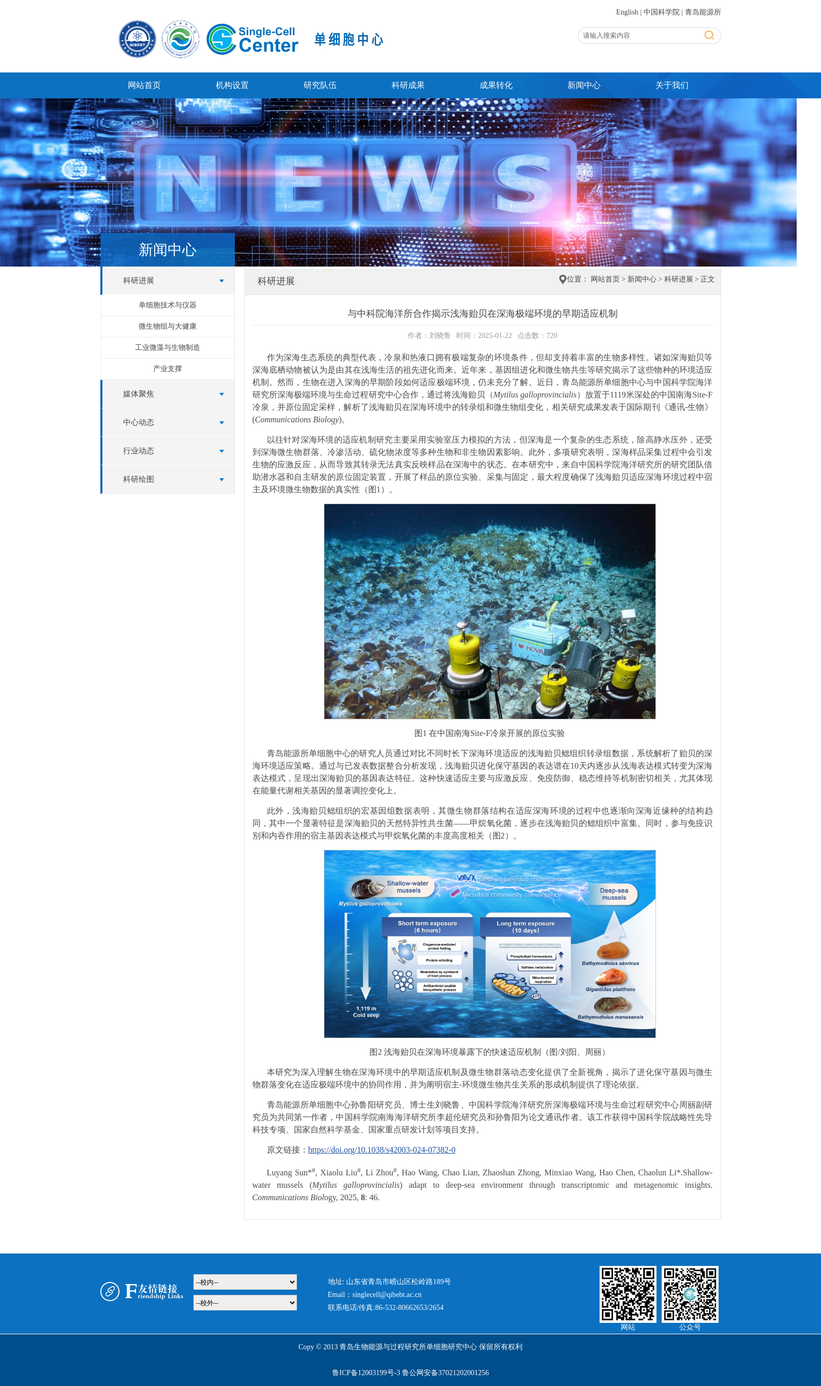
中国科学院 (662, 12)
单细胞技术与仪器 (168, 305)
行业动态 (138, 451)
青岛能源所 (703, 12)
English (627, 12)
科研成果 (408, 85)
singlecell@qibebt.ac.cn (387, 1295)
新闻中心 (584, 85)
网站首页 (144, 85)
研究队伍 (320, 85)
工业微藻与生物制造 (167, 347)
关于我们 (672, 85)
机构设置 (232, 85)
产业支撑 (167, 369)
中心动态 (138, 422)
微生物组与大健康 (168, 326)
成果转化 (496, 85)
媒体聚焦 (138, 394)
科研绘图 (138, 479)
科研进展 (138, 280)
